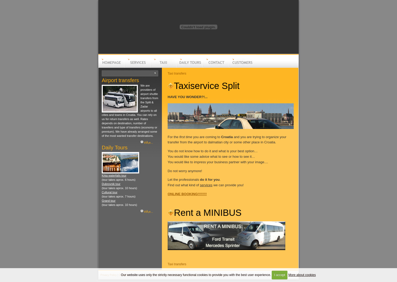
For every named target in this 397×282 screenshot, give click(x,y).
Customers (242, 67)
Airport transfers (120, 80)
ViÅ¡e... (148, 142)
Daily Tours (115, 147)
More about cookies (302, 275)
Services (137, 67)
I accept (279, 275)
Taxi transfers (177, 73)
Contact (216, 67)
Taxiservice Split (207, 86)
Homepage (111, 67)
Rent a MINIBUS (208, 212)
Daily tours (190, 67)
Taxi (164, 67)
